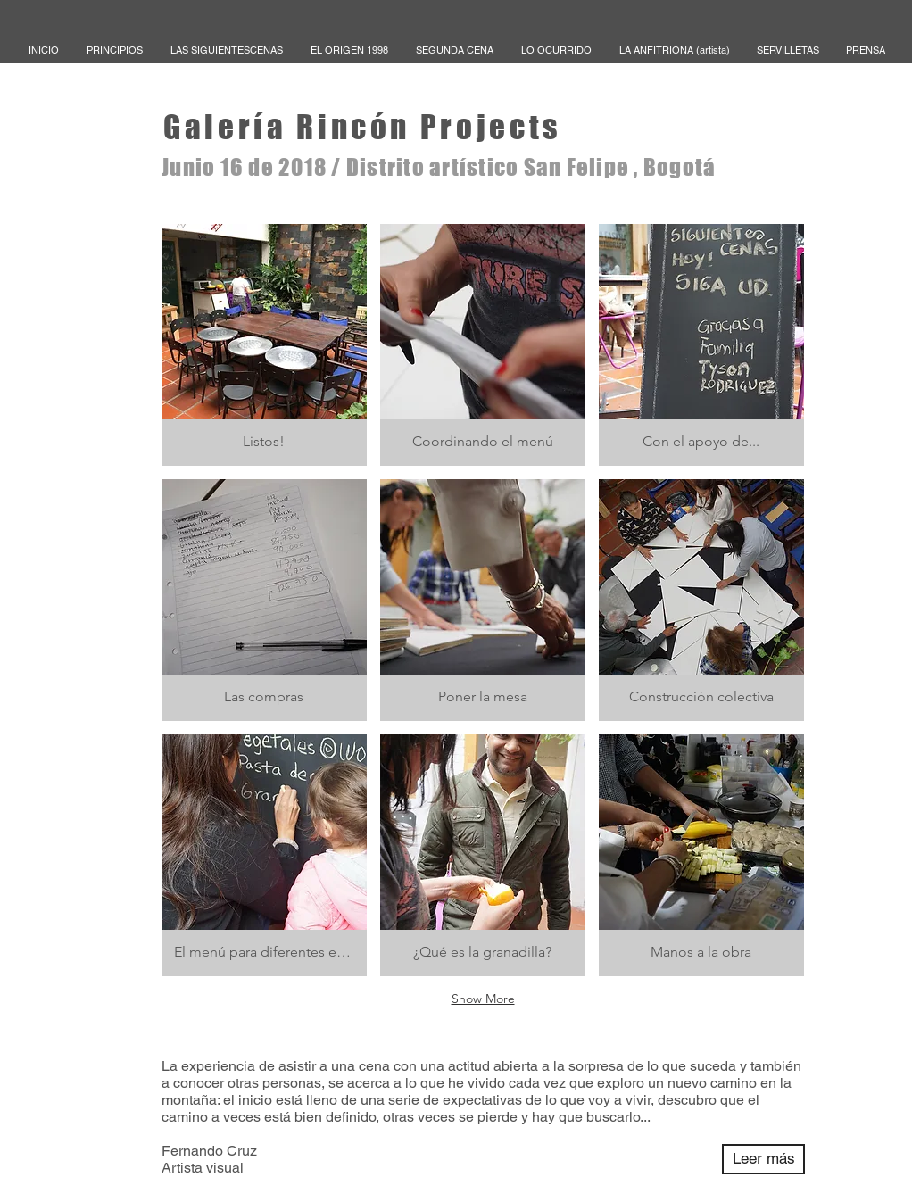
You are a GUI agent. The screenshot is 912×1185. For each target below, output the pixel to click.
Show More (483, 998)
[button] (264, 345)
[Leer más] (763, 1159)
